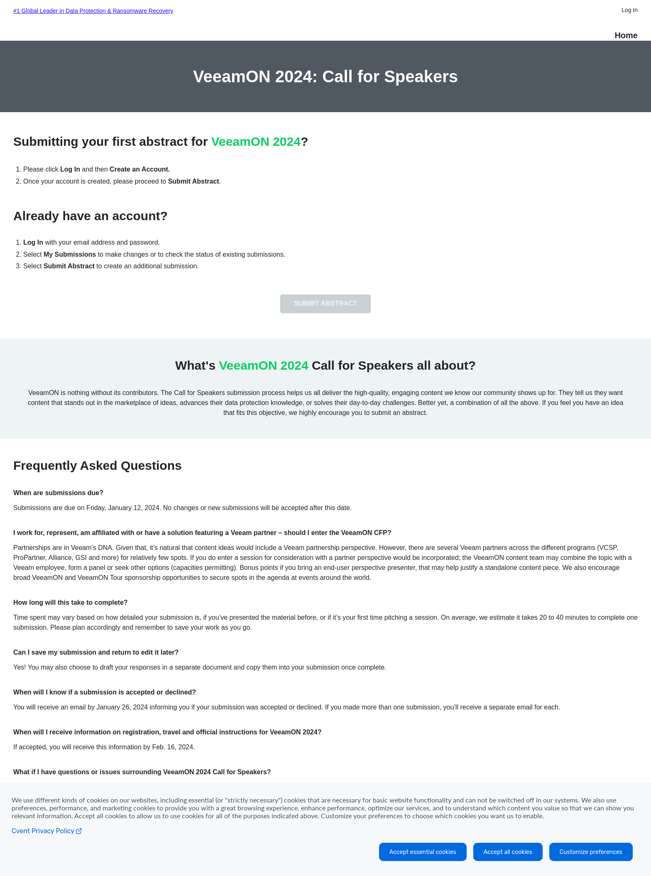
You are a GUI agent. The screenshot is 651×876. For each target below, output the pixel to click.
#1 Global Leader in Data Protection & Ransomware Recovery (93, 10)
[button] (325, 310)
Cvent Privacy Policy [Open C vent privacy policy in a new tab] (47, 831)
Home (626, 35)
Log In (630, 10)
